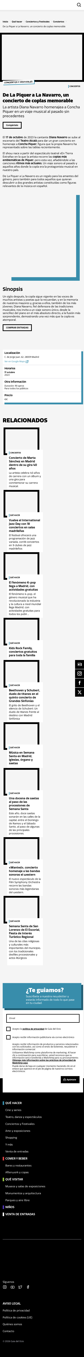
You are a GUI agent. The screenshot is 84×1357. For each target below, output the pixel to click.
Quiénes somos (12, 1324)
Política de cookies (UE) (17, 1317)
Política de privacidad (16, 1310)
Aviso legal (12, 1303)
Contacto (8, 1331)
